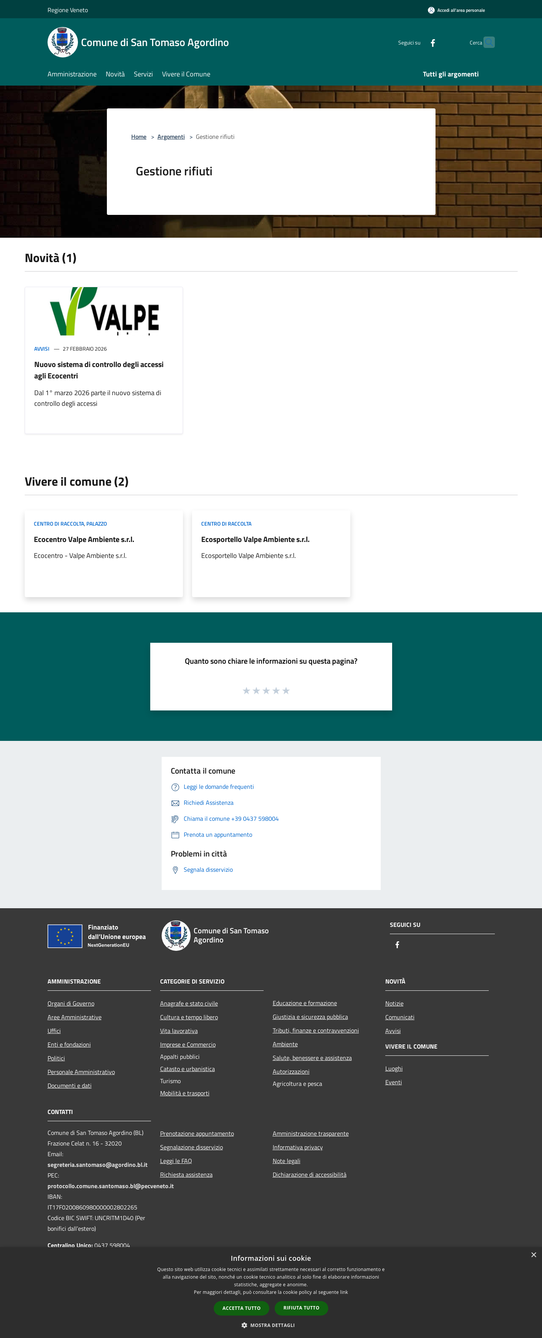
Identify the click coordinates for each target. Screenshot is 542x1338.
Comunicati (400, 1017)
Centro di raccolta (59, 524)
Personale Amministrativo (81, 1071)
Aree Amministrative (75, 1017)
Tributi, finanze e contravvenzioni (316, 1030)
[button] (271, 1325)
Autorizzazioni (291, 1071)
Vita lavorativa (179, 1030)
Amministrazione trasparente (311, 1133)
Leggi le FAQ (176, 1160)
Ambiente (285, 1044)
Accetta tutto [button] (242, 1308)
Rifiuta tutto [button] (301, 1308)
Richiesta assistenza (186, 1174)
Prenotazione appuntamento (197, 1133)
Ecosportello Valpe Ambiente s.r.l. (255, 539)
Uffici (54, 1030)
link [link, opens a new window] (344, 1292)
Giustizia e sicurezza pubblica (310, 1016)
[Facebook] (418, 42)
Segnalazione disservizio (191, 1147)
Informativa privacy (298, 1147)
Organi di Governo (71, 1003)
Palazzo (96, 524)
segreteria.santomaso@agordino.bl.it (98, 1164)
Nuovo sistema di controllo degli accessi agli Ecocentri (99, 369)
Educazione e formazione (305, 1002)
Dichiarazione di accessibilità (309, 1174)
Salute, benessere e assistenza (312, 1057)
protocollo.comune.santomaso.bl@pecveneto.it (111, 1185)
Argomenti (171, 136)
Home (138, 136)
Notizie (394, 1003)
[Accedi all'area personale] (456, 10)
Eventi (393, 1082)
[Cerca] (486, 42)
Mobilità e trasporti (185, 1093)
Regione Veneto (68, 9)
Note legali (286, 1160)
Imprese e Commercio (188, 1044)
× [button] (533, 1255)
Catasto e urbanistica (187, 1068)
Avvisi (41, 349)
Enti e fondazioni (69, 1044)
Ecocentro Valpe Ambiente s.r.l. (84, 539)
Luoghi (394, 1068)
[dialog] (271, 1292)
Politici (56, 1058)
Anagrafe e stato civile (189, 1003)
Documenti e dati (70, 1085)
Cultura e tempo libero (189, 1017)
